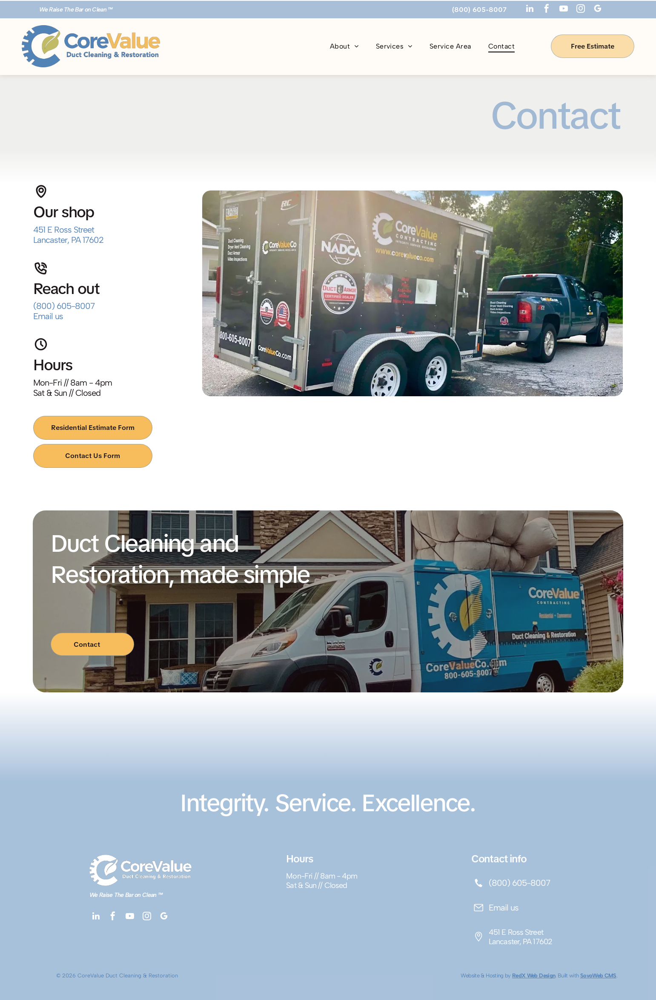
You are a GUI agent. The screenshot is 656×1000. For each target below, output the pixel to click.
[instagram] (580, 9)
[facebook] (546, 9)
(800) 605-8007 (64, 306)
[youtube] (563, 9)
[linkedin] (529, 9)
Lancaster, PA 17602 (68, 240)
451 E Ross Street (63, 230)
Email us (48, 316)
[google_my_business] (597, 9)
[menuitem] (344, 46)
